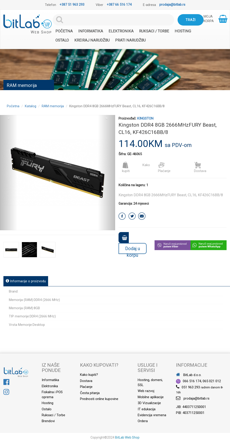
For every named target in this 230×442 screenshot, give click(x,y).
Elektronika (121, 31)
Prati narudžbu (130, 40)
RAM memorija (53, 106)
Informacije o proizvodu (26, 281)
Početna (64, 31)
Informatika (90, 31)
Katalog (30, 106)
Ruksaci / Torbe (154, 31)
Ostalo (62, 40)
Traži (191, 20)
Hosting (183, 31)
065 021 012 (212, 381)
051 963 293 (191, 387)
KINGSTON (145, 118)
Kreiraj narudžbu (92, 40)
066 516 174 (192, 381)
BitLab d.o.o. (189, 375)
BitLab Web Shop (127, 437)
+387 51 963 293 (71, 5)
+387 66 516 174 (119, 5)
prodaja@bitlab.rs (172, 5)
